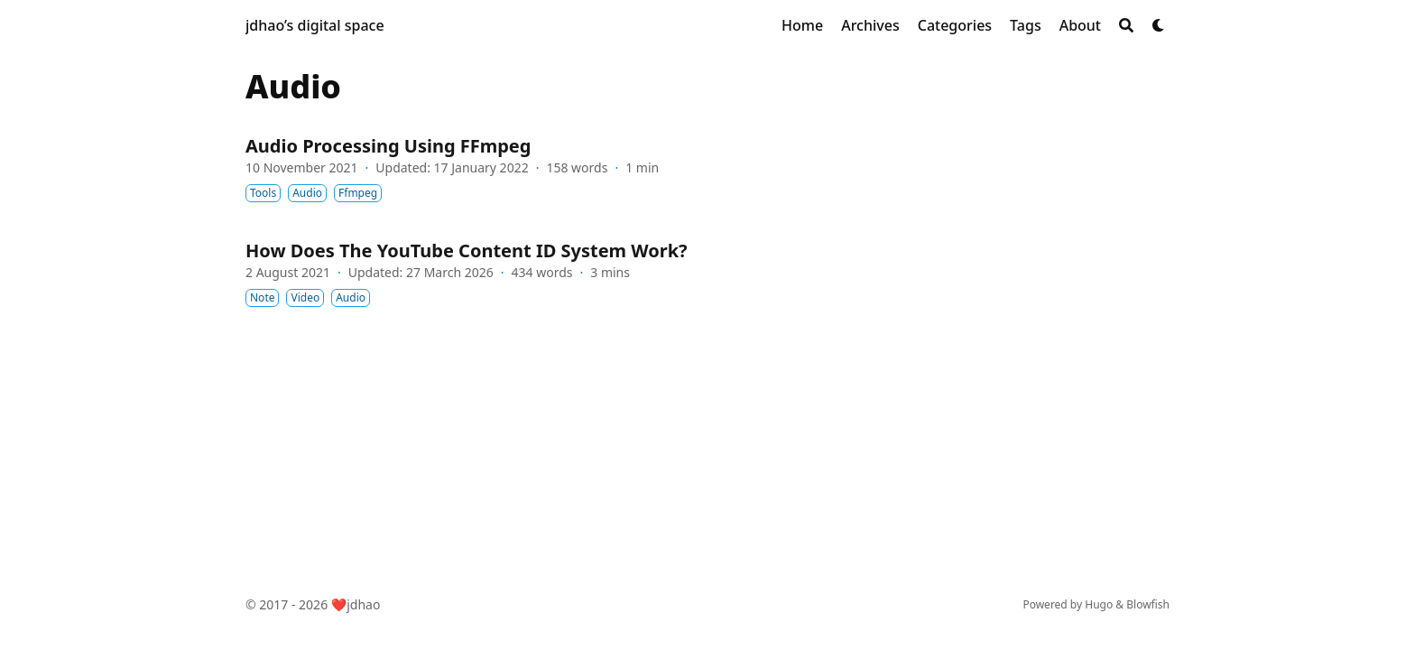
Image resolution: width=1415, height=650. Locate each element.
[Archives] (870, 25)
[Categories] (955, 25)
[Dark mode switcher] (1158, 25)
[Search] (1126, 25)
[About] (1080, 25)
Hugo (1099, 604)
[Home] (802, 25)
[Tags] (1025, 25)
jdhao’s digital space (314, 25)
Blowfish (1148, 604)
